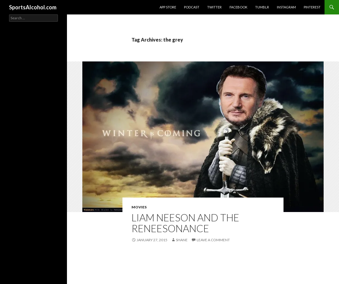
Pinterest (312, 7)
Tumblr (262, 7)
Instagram (286, 7)
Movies (139, 207)
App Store (168, 7)
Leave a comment (213, 240)
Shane (182, 240)
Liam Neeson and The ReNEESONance (185, 222)
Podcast (191, 7)
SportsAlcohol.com (32, 7)
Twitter (214, 7)
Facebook (238, 7)
